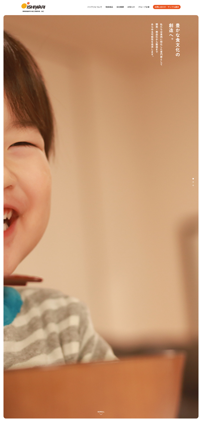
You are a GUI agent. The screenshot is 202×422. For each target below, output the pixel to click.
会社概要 (120, 7)
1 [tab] (193, 178)
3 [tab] (193, 185)
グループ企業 (143, 7)
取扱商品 (109, 7)
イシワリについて (94, 7)
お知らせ (131, 7)
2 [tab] (193, 182)
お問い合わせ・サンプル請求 (167, 7)
